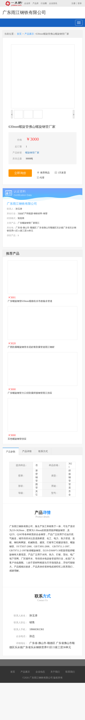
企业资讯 (53, 3)
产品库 (36, 3)
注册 (73, 3)
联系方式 (43, 451)
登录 (80, 3)
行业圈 (44, 3)
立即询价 (20, 173)
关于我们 (55, 672)
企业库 (27, 3)
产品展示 (29, 34)
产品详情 (27, 451)
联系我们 (70, 672)
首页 (19, 34)
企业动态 (40, 672)
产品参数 (10, 451)
